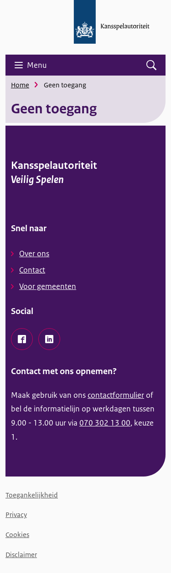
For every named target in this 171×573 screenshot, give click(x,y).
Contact (32, 270)
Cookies (17, 534)
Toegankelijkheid (31, 495)
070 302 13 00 (104, 423)
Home (20, 85)
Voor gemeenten (47, 286)
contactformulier (116, 395)
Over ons (34, 253)
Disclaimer (21, 554)
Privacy (16, 514)
